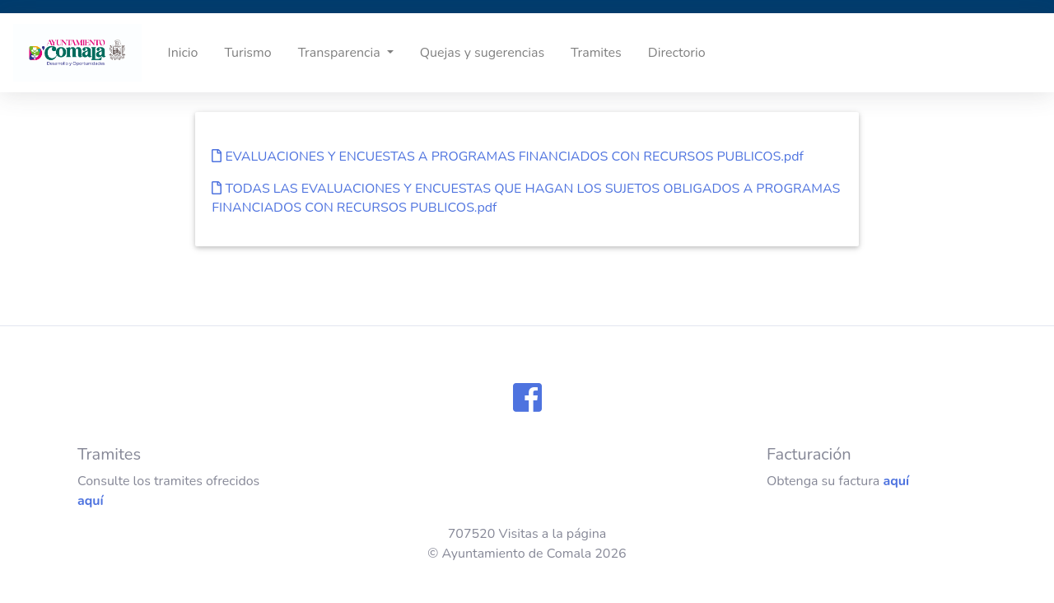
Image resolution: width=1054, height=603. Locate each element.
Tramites (596, 53)
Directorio (677, 53)
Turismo (247, 53)
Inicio (183, 53)
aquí (90, 501)
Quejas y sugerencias (482, 53)
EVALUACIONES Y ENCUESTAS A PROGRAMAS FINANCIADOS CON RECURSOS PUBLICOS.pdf (508, 156)
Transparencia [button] (341, 53)
